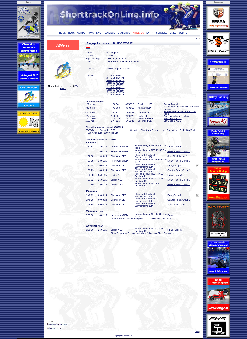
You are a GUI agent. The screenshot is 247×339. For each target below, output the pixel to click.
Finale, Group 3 (174, 146)
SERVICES (161, 33)
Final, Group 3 (174, 165)
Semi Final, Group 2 (177, 156)
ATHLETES (138, 33)
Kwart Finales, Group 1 (178, 161)
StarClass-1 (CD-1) (173, 118)
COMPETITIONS (85, 33)
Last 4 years (124, 68)
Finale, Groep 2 (174, 175)
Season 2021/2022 (115, 87)
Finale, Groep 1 (174, 230)
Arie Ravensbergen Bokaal (176, 116)
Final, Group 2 (174, 195)
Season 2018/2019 (115, 80)
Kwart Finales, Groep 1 (178, 180)
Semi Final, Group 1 (177, 204)
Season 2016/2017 (115, 76)
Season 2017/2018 (115, 78)
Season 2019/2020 (115, 83)
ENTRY (150, 33)
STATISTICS (124, 33)
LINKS (173, 33)
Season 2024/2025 (115, 94)
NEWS (71, 33)
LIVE (98, 33)
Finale (170, 215)
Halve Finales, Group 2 (178, 151)
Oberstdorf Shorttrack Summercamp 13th (150, 130)
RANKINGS (109, 33)
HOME (62, 33)
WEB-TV (183, 33)
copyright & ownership (123, 336)
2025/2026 (111, 68)
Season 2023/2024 (115, 92)
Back (197, 38)
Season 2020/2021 (115, 85)
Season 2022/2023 (115, 90)
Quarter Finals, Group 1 (178, 170)
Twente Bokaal (171, 104)
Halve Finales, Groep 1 (178, 184)
